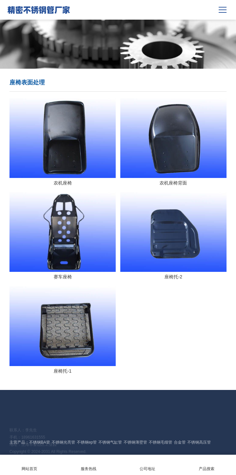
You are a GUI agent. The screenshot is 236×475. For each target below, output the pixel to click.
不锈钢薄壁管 (135, 442)
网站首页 (29, 464)
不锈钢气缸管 (110, 442)
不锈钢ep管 (87, 442)
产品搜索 (206, 464)
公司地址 (147, 464)
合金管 (180, 442)
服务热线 (88, 464)
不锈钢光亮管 (63, 442)
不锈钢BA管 (39, 442)
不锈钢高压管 (199, 442)
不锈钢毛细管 (160, 442)
